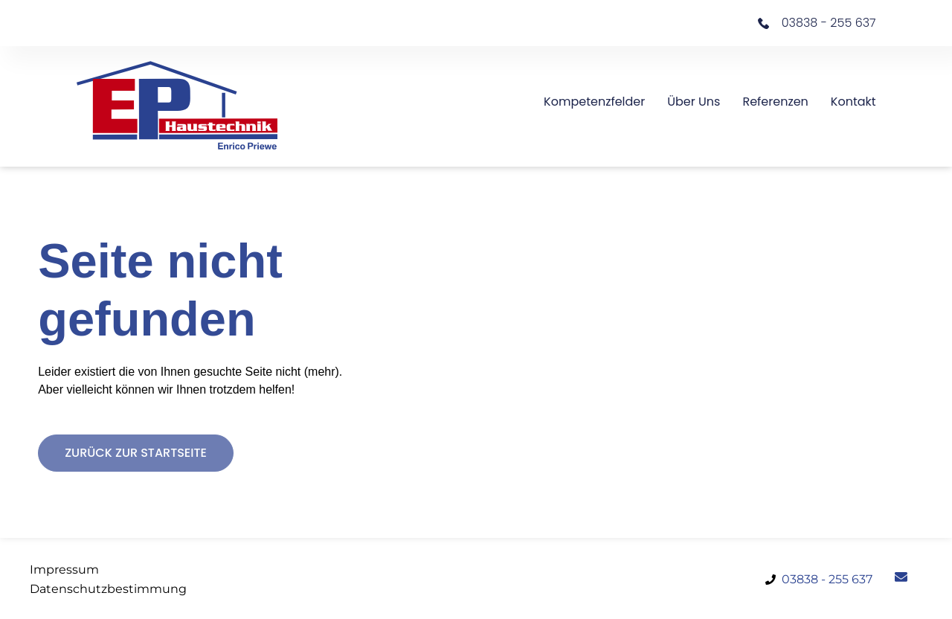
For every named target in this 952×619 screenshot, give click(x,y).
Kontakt (853, 101)
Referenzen (775, 101)
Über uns (693, 101)
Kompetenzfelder (594, 101)
